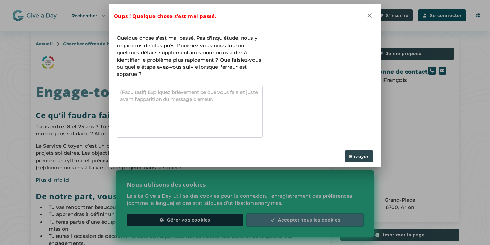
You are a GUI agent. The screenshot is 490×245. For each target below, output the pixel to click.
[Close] (369, 15)
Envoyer (359, 156)
